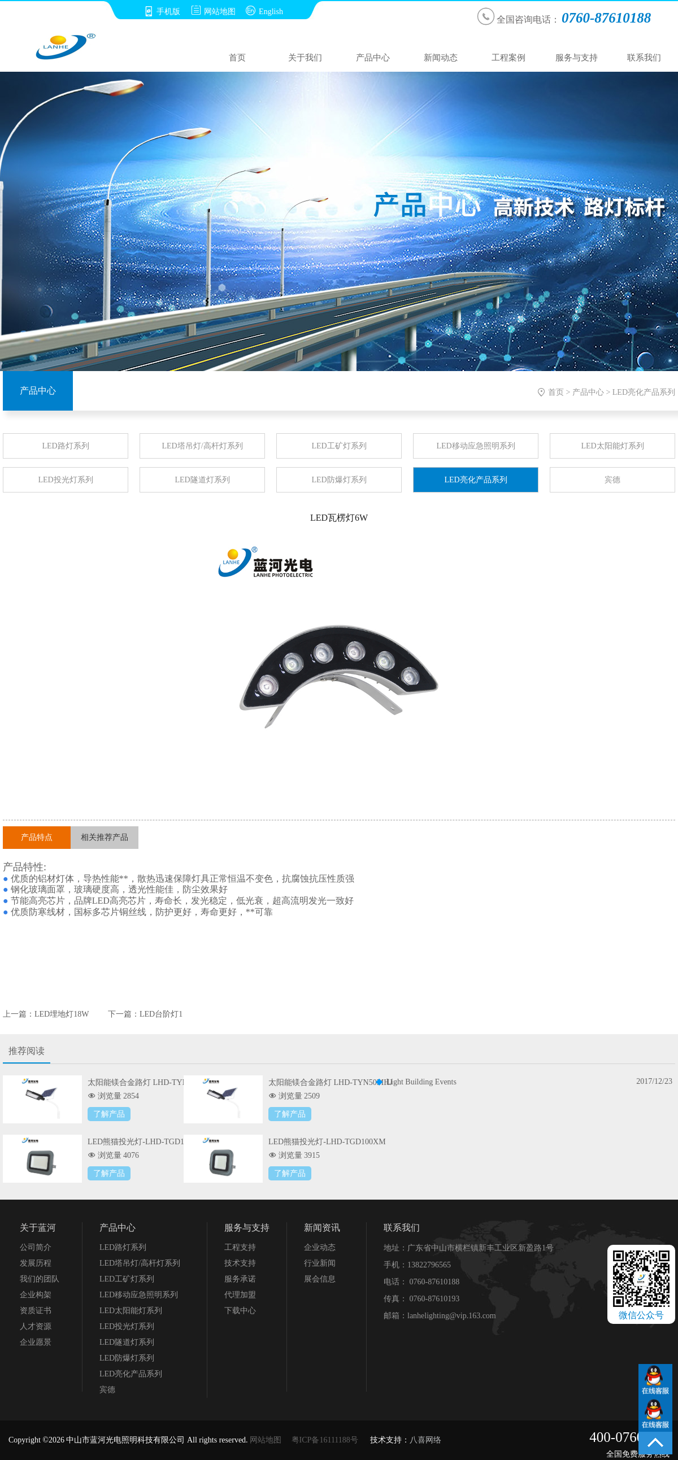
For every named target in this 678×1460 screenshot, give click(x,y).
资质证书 (35, 1310)
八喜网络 (425, 1440)
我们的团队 (39, 1279)
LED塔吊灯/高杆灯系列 (202, 446)
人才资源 (35, 1326)
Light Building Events (421, 1082)
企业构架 (35, 1295)
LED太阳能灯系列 (612, 446)
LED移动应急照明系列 (475, 446)
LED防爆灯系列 (338, 480)
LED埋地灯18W (61, 1014)
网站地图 (213, 11)
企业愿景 (35, 1342)
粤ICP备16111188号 (325, 1440)
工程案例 (508, 57)
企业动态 (320, 1247)
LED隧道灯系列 (202, 480)
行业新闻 (320, 1263)
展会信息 (320, 1279)
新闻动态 (441, 57)
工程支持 (240, 1247)
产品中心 (373, 57)
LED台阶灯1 (161, 1014)
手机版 (162, 11)
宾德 (612, 480)
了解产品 (109, 1114)
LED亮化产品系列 (643, 392)
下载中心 (240, 1310)
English (264, 11)
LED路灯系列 (65, 446)
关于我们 (305, 57)
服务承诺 (240, 1279)
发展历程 (35, 1263)
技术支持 (240, 1263)
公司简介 (35, 1247)
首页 (237, 57)
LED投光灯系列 (65, 480)
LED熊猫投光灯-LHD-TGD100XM (327, 1142)
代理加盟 (240, 1295)
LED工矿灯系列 (338, 446)
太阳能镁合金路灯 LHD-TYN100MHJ (152, 1082)
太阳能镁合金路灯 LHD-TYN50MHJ (330, 1082)
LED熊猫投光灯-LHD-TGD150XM (146, 1142)
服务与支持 (576, 57)
